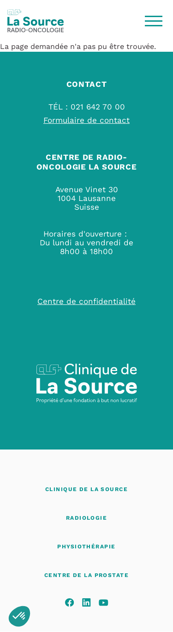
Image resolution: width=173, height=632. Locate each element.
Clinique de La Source (86, 489)
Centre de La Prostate (86, 575)
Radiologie (86, 518)
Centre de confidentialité (86, 301)
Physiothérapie (86, 546)
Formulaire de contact (86, 120)
